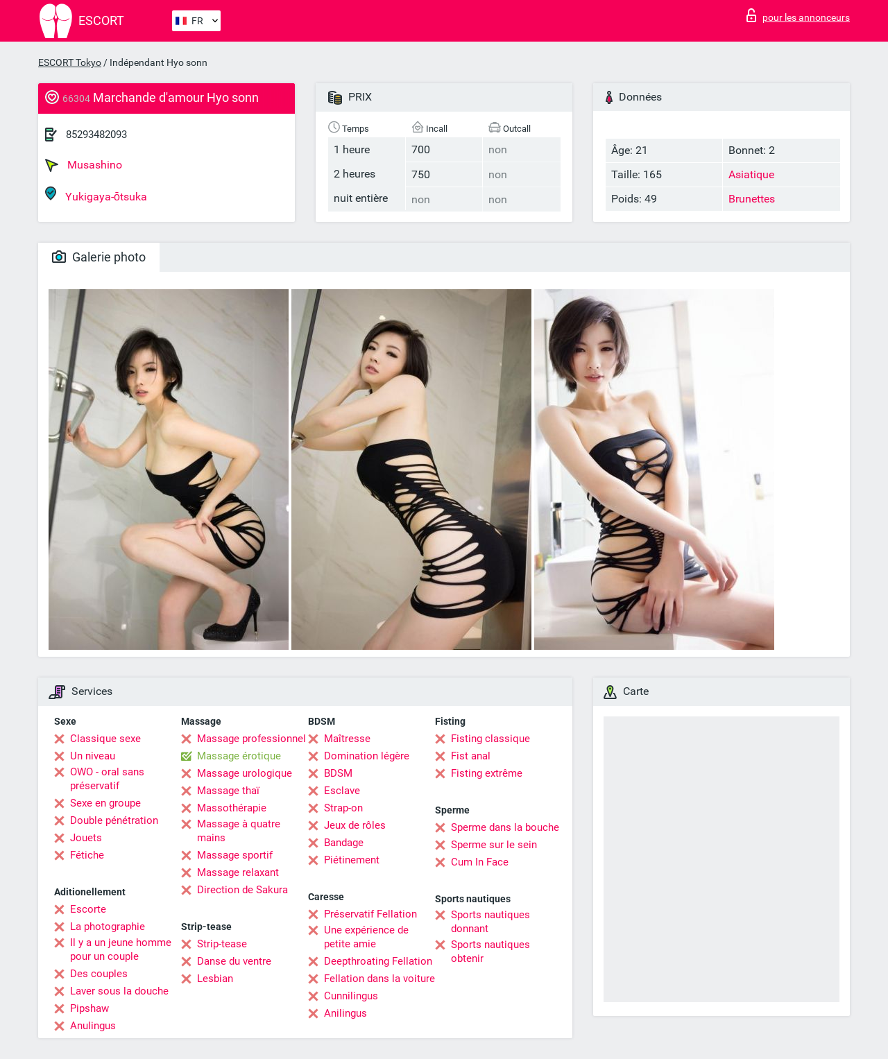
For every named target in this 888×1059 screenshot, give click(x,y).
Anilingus (345, 1013)
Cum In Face (480, 862)
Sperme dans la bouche (505, 827)
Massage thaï (228, 790)
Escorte (88, 909)
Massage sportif (235, 855)
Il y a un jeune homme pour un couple (120, 949)
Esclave (342, 790)
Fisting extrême (486, 773)
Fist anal (470, 756)
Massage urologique (244, 773)
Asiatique (751, 174)
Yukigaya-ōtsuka (96, 194)
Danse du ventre (234, 961)
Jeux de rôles (355, 825)
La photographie (107, 926)
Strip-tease (222, 944)
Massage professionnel (251, 738)
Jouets (86, 838)
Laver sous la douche (119, 991)
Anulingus (93, 1025)
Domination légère (366, 756)
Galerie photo (99, 257)
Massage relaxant (238, 872)
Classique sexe (105, 738)
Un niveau (92, 756)
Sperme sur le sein (494, 844)
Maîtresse (347, 738)
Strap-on (343, 808)
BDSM (338, 773)
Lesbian (215, 978)
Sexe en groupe (105, 803)
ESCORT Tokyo (69, 62)
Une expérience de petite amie (366, 937)
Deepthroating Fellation (378, 961)
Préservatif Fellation (370, 914)
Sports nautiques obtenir (490, 951)
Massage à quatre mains (238, 831)
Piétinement (351, 860)
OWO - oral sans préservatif (107, 779)
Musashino (83, 165)
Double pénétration (114, 820)
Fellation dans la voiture (379, 978)
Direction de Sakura (242, 890)
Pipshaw (89, 1008)
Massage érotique (239, 756)
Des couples (99, 973)
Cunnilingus (351, 996)
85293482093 (96, 134)
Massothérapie (231, 808)
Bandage (344, 842)
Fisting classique (490, 738)
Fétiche (87, 855)
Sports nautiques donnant (490, 922)
